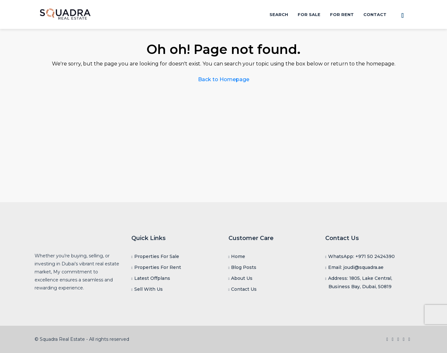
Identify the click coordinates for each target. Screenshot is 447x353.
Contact (374, 14)
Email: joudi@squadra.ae (356, 267)
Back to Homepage (223, 79)
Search (278, 14)
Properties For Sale (156, 256)
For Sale (309, 14)
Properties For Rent (157, 267)
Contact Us (244, 289)
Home (238, 256)
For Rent (342, 14)
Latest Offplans (152, 278)
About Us (241, 278)
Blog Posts (243, 267)
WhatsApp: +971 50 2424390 (361, 256)
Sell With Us (148, 289)
